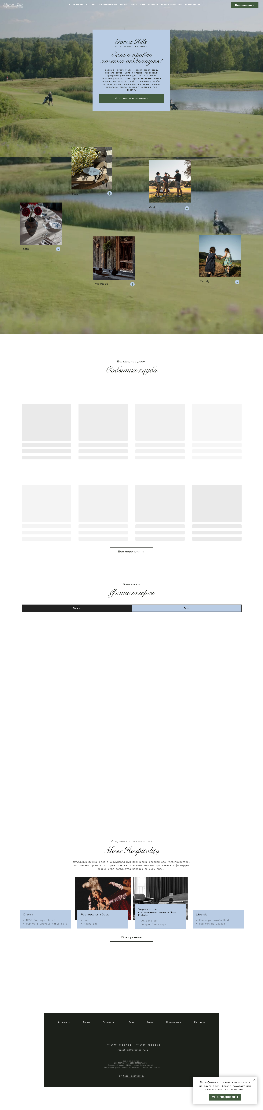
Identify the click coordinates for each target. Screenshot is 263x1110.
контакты (192, 4)
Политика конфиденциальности (109, 1106)
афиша (153, 4)
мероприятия (171, 4)
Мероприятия (173, 1022)
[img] (118, 1033)
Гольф (86, 1022)
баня (123, 4)
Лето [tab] (186, 608)
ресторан (138, 4)
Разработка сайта (247, 1106)
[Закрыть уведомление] (254, 1080)
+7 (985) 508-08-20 (148, 1045)
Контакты (199, 1022)
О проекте (64, 1022)
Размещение (109, 1022)
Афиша (150, 1022)
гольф (90, 4)
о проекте (75, 4)
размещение (108, 4)
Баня (131, 1022)
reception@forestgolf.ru (132, 1050)
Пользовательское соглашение (152, 1106)
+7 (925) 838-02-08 (119, 1045)
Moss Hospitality (133, 1076)
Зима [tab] (76, 608)
